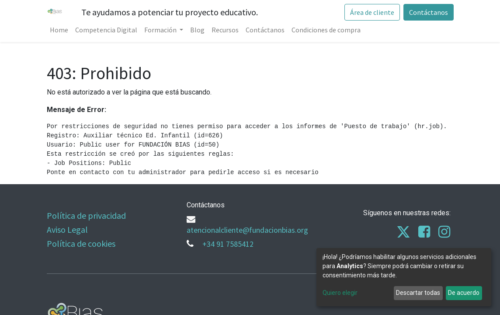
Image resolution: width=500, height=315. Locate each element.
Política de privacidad (86, 215)
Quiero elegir (340, 292)
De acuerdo (463, 292)
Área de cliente (372, 12)
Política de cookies (81, 243)
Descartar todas (418, 292)
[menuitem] (59, 29)
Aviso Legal (67, 229)
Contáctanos (428, 12)
